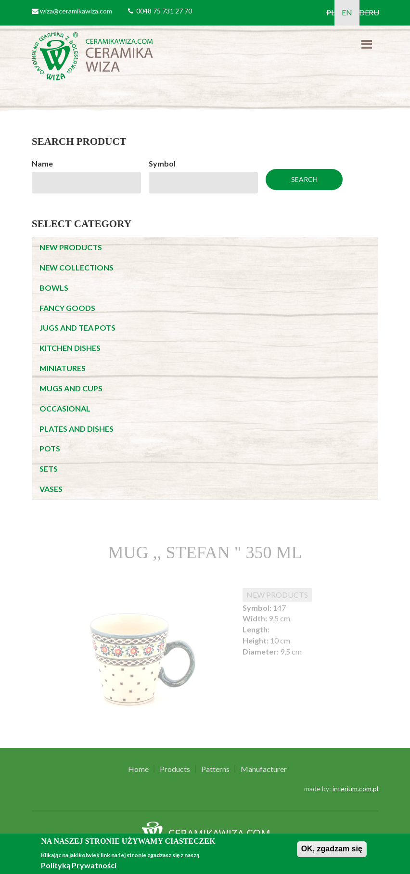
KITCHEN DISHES (70, 347)
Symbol (162, 163)
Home (138, 769)
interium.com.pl (355, 788)
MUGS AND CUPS (70, 388)
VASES (51, 488)
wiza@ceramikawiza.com (76, 11)
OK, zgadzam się (331, 849)
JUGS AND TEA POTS (77, 327)
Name (42, 163)
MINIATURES (62, 368)
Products (175, 769)
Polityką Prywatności (78, 865)
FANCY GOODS (67, 307)
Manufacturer (264, 769)
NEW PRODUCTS (70, 247)
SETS (48, 468)
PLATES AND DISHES (76, 428)
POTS (49, 448)
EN (347, 12)
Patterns (215, 769)
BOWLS (53, 287)
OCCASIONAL (64, 408)
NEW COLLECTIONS (76, 267)
